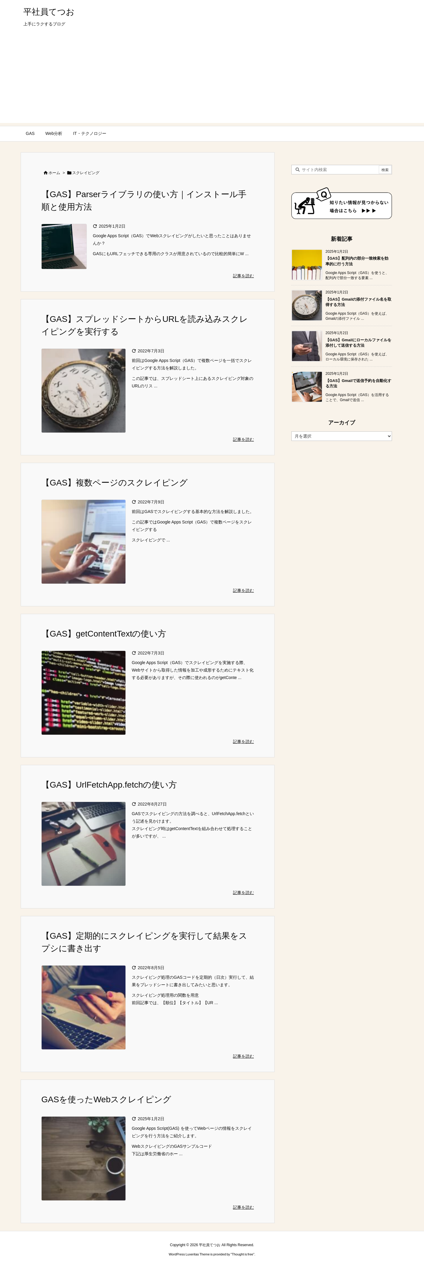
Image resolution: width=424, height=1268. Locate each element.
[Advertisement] (212, 81)
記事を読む (243, 275)
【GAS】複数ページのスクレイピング (114, 482)
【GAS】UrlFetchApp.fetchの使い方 (109, 784)
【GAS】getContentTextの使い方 (103, 633)
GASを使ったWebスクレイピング (106, 1099)
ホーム (54, 173)
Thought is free (242, 1254)
